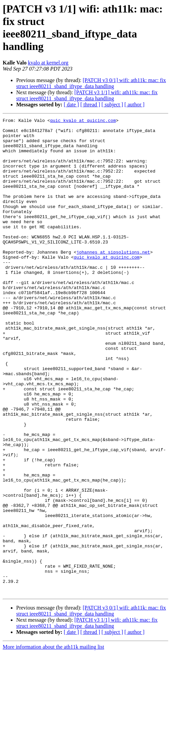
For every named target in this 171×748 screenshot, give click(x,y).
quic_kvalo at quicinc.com (83, 121)
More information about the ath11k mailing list (53, 742)
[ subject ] (112, 104)
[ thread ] (90, 104)
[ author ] (134, 104)
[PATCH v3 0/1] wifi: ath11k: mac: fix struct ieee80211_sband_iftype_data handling (91, 83)
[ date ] (71, 104)
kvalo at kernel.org (48, 63)
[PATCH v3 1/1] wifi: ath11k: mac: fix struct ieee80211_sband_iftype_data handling (87, 95)
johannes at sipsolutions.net (113, 279)
